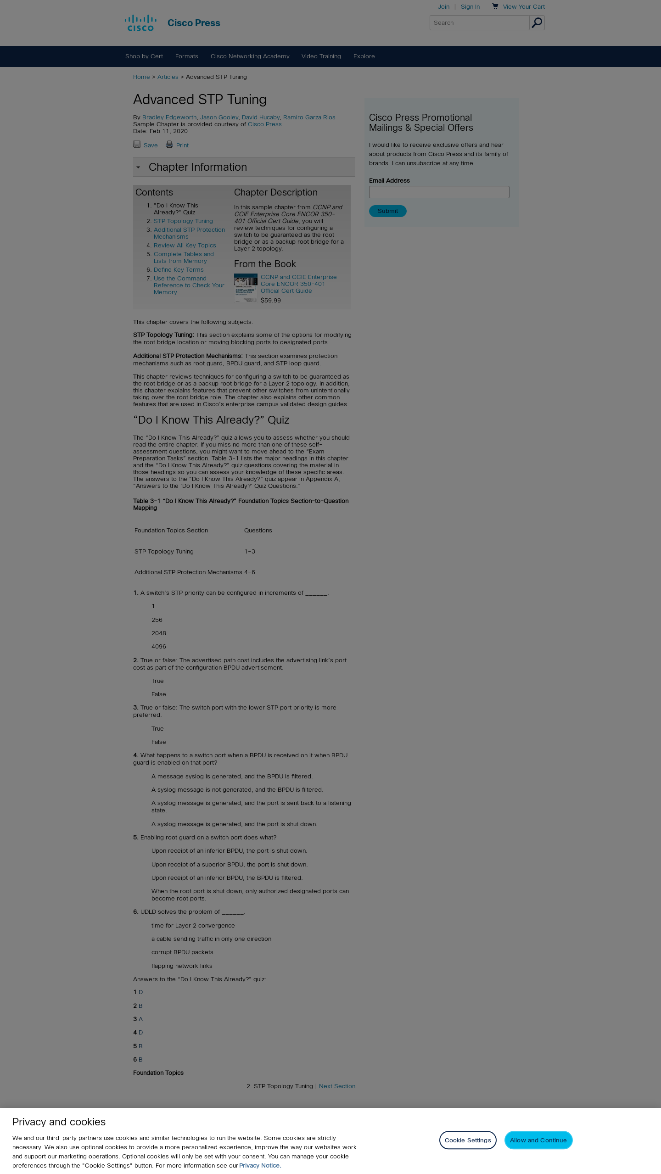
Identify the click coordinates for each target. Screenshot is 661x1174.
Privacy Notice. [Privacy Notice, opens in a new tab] (260, 1165)
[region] (330, 1141)
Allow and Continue (538, 1140)
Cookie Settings (468, 1140)
